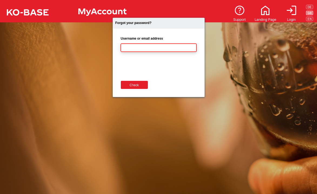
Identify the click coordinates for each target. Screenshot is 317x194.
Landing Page (265, 20)
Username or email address (142, 38)
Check (134, 85)
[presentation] (162, 67)
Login (291, 20)
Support (239, 20)
